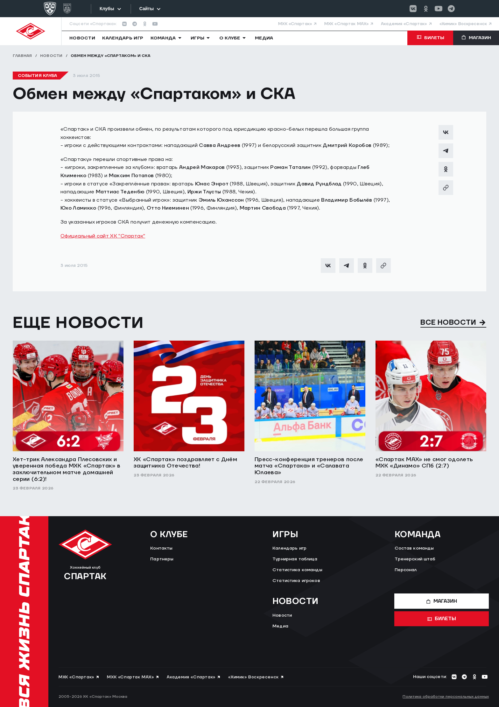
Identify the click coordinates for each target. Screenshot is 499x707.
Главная (22, 55)
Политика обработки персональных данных (446, 696)
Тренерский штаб (415, 559)
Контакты (161, 548)
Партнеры (161, 559)
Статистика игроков (296, 581)
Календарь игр (289, 548)
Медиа (280, 626)
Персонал (406, 570)
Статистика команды (297, 570)
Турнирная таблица (294, 559)
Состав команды (414, 548)
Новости (51, 55)
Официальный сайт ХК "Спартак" (102, 236)
